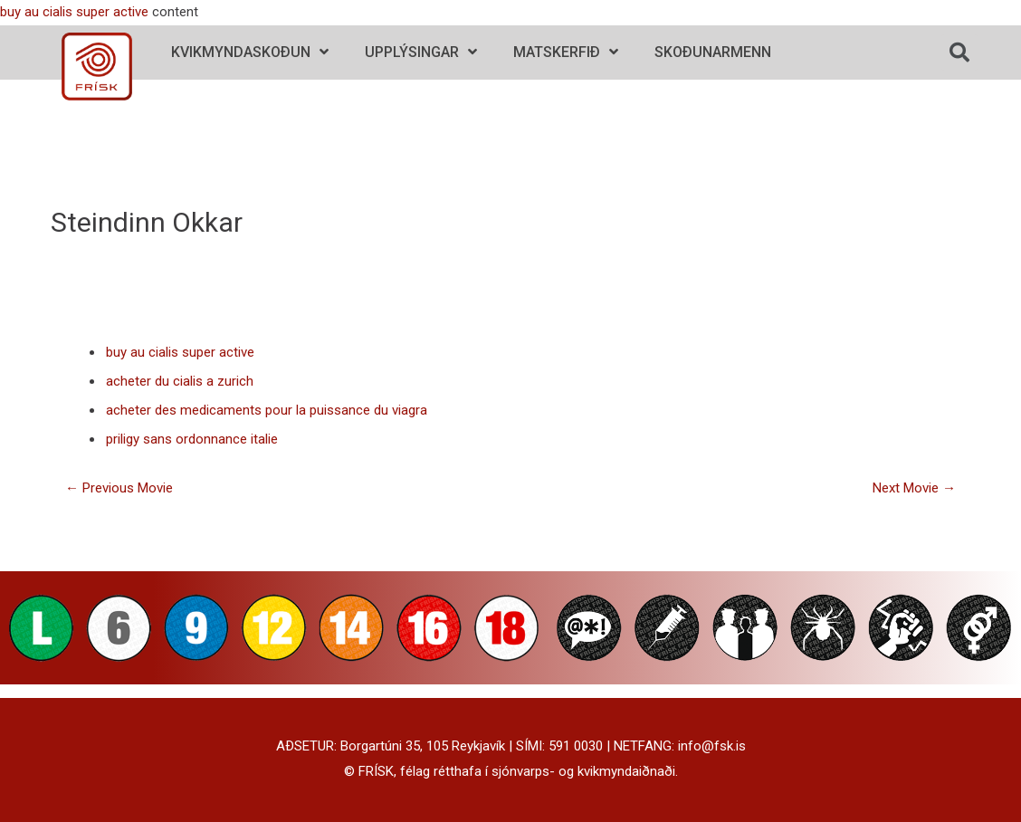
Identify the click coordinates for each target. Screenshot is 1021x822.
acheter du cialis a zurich (179, 381)
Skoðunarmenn (712, 52)
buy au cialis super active (74, 12)
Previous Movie (119, 488)
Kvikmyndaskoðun (250, 52)
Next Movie (914, 488)
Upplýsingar (421, 52)
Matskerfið (565, 52)
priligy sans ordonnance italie (192, 439)
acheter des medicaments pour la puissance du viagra (266, 410)
